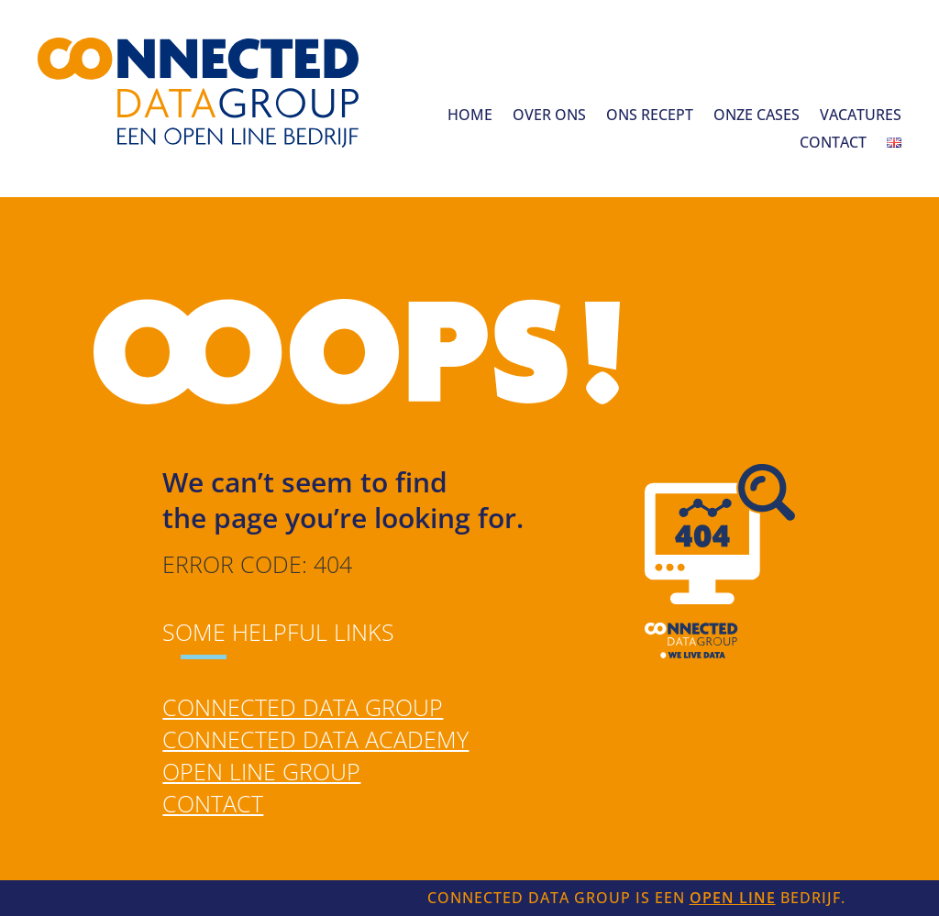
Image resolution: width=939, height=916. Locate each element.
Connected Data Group (302, 707)
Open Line (733, 898)
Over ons (549, 116)
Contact (833, 144)
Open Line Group (261, 771)
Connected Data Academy (315, 739)
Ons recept (649, 116)
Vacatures (860, 116)
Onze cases (756, 116)
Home (469, 116)
